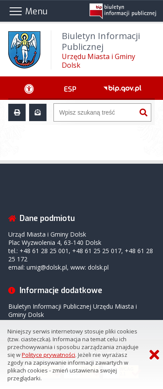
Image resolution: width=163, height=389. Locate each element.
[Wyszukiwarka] (95, 112)
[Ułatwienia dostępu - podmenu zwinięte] (29, 88)
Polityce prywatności (48, 355)
